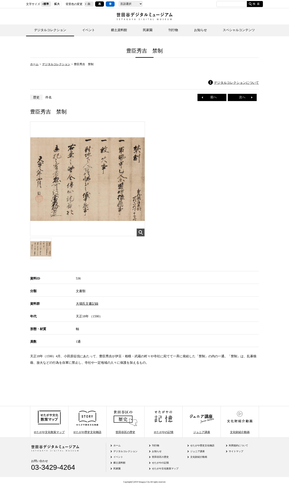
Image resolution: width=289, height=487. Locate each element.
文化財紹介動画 (239, 421)
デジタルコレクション (50, 30)
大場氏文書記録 (87, 303)
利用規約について (238, 445)
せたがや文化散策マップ (49, 421)
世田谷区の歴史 (125, 421)
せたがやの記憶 (163, 421)
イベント (88, 30)
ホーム (34, 64)
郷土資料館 (119, 30)
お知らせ (200, 30)
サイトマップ (236, 451)
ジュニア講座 (201, 421)
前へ (212, 97)
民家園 (148, 30)
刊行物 (173, 30)
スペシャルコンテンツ (239, 30)
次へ (244, 97)
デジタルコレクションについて (236, 82)
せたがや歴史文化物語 (87, 421)
